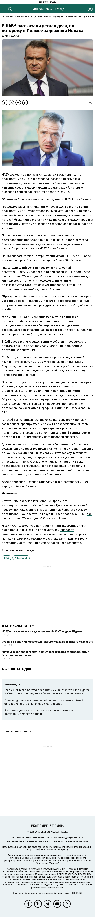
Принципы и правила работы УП (71, 841)
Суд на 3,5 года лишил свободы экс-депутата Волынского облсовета (47, 641)
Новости (7, 16)
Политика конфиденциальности (65, 838)
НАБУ (6, 558)
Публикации (22, 16)
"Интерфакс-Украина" (20, 858)
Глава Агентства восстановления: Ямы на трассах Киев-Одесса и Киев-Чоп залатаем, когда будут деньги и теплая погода (47, 691)
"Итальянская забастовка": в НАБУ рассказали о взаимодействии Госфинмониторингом (45, 653)
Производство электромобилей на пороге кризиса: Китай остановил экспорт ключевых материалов (43, 702)
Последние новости (18, 731)
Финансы (88, 16)
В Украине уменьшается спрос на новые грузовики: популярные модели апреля (39, 712)
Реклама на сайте (21, 838)
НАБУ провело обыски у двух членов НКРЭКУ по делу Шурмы (42, 631)
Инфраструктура (53, 16)
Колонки (36, 16)
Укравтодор (21, 558)
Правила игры (73, 16)
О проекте (38, 838)
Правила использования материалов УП (29, 841)
